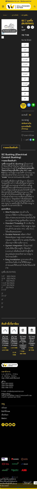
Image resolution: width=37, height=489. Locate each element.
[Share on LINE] (33, 140)
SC (30, 115)
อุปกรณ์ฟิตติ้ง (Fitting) (17, 15)
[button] (34, 6)
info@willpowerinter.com (15, 391)
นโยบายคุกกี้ (4, 485)
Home (5, 15)
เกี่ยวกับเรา (4, 415)
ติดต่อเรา (23, 106)
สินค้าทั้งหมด (5, 411)
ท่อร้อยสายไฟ (26, 123)
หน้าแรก (4, 408)
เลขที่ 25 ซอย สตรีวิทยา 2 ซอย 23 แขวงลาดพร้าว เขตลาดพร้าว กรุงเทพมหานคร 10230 (16, 396)
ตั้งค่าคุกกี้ (27, 483)
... (9, 15)
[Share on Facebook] (30, 140)
